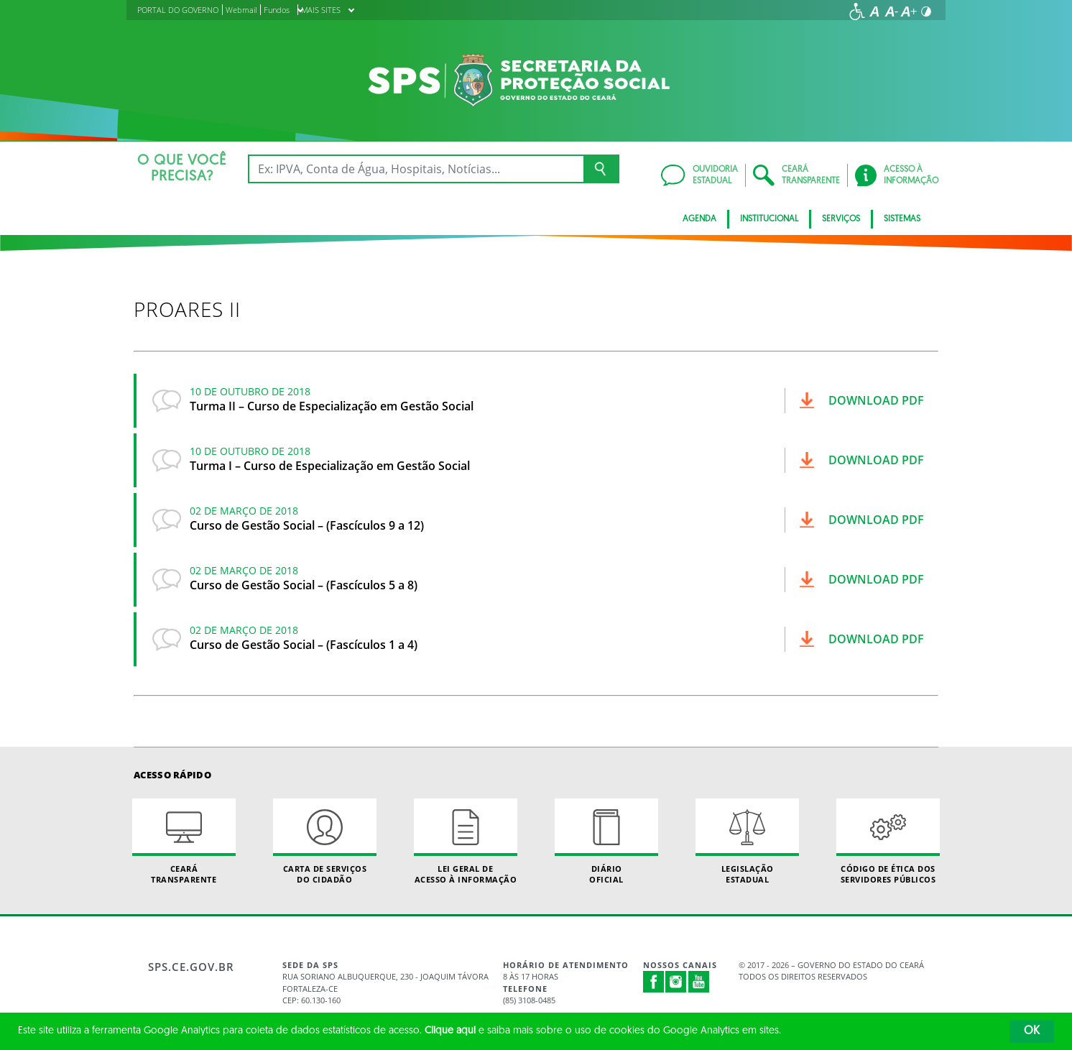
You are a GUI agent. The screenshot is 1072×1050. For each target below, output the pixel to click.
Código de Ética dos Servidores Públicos (888, 841)
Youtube (699, 982)
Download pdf (876, 400)
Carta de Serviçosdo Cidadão (324, 841)
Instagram (676, 982)
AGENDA (699, 219)
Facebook (654, 982)
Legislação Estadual (747, 841)
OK (1032, 1031)
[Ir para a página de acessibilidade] (857, 11)
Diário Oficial (606, 841)
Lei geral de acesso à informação (465, 841)
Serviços (841, 219)
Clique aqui (450, 1031)
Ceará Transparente (184, 841)
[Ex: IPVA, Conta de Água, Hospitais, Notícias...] (415, 169)
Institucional (769, 219)
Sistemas (902, 219)
